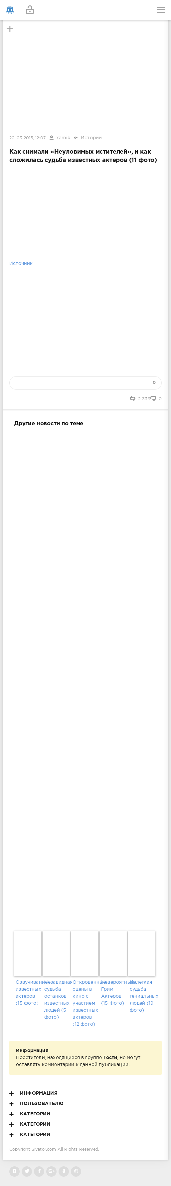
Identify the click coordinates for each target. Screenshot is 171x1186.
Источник (21, 264)
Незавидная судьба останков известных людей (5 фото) (57, 999)
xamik (63, 138)
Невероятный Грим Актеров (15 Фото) (114, 992)
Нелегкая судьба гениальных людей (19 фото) (142, 996)
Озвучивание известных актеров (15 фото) (28, 992)
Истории (91, 138)
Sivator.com (44, 1149)
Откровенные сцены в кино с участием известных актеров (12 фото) (85, 1003)
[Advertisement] (85, 677)
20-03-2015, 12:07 (27, 138)
